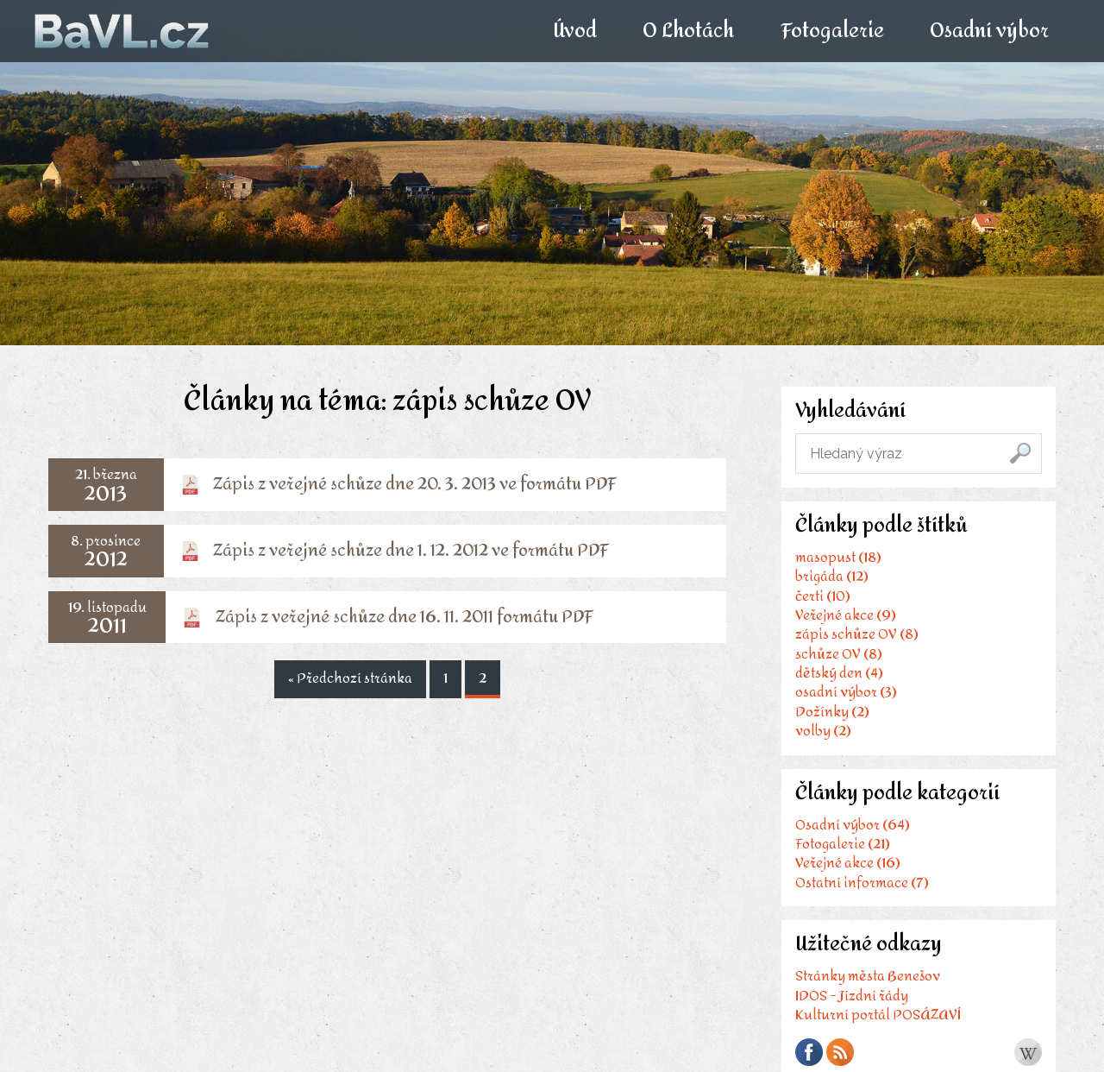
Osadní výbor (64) (852, 824)
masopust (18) (838, 557)
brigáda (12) (832, 576)
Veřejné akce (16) (847, 862)
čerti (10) (822, 596)
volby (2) (823, 730)
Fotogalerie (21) (842, 843)
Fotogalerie (831, 31)
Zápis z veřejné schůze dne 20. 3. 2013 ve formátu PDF (415, 484)
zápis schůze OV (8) (857, 634)
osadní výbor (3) (846, 691)
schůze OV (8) (838, 653)
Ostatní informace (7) (862, 882)
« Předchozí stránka (350, 677)
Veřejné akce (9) (845, 615)
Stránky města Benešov (867, 975)
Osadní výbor (988, 31)
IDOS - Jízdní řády (851, 995)
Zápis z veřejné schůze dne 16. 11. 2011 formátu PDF (404, 617)
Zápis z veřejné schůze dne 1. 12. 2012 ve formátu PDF (411, 550)
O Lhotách (688, 31)
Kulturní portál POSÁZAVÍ (878, 1014)
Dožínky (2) (832, 711)
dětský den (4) (839, 672)
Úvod (575, 31)
